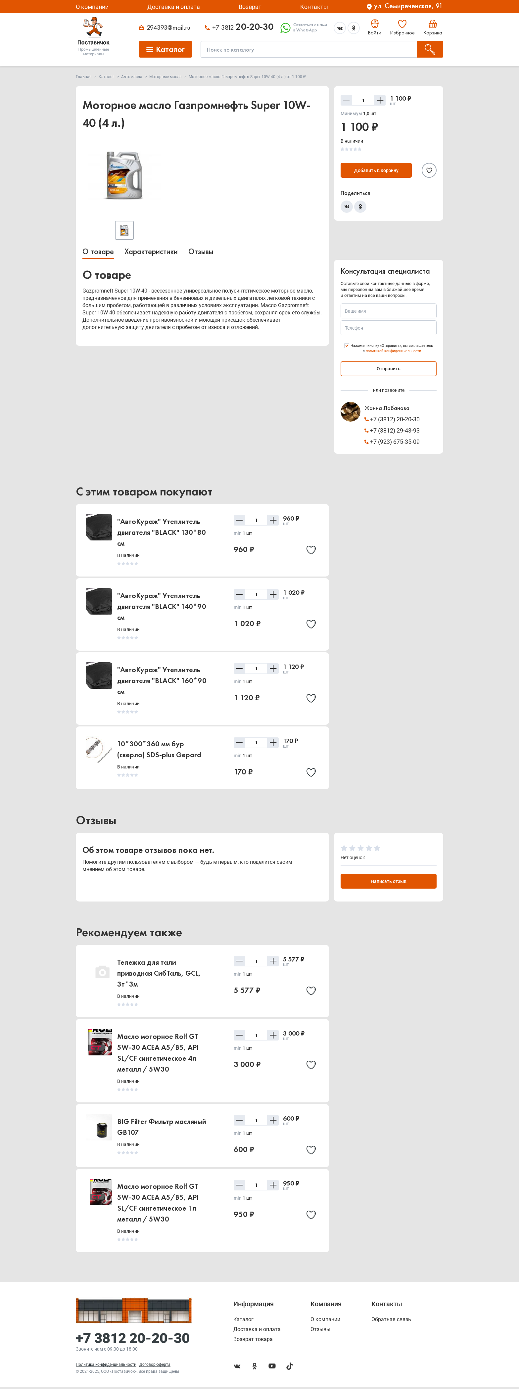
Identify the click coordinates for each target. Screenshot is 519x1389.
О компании (92, 6)
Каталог (243, 1321)
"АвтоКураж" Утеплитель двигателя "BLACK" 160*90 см (162, 680)
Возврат (250, 6)
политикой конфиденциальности (393, 351)
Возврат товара (253, 1341)
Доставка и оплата (173, 6)
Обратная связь (391, 1321)
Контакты (314, 6)
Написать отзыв (388, 882)
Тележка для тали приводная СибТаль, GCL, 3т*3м (159, 974)
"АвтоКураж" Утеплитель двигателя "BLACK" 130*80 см (161, 532)
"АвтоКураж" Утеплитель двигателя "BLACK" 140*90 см (161, 606)
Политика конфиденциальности (106, 1366)
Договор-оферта (154, 1366)
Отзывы (200, 251)
